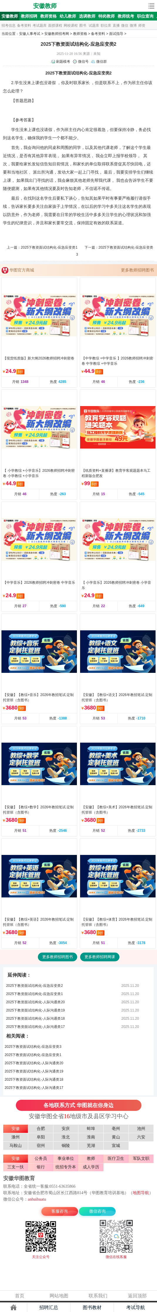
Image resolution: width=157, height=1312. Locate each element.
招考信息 (8, 25)
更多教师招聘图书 (137, 270)
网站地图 (59, 1295)
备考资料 (24, 25)
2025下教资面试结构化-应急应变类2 (34, 986)
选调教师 (87, 16)
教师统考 (126, 16)
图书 (82, 25)
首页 (19, 1295)
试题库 (94, 25)
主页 (13, 1307)
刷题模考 (63, 62)
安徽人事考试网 (17, 6)
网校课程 (71, 25)
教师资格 (48, 16)
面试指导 (116, 34)
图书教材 (92, 1307)
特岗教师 (106, 16)
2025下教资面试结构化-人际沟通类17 (35, 1027)
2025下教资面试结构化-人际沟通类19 (35, 1010)
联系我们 (98, 1295)
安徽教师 (45, 6)
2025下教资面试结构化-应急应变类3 (33, 1047)
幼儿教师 (68, 16)
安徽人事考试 (29, 34)
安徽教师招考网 (56, 34)
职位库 (106, 25)
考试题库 (40, 25)
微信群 (101, 62)
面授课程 (55, 25)
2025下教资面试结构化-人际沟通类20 (35, 1002)
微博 (133, 25)
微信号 (83, 62)
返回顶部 (137, 1295)
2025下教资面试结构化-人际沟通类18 (35, 1018)
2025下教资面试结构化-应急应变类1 (49, 247)
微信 (124, 25)
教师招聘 (29, 16)
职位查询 (145, 16)
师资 (141, 25)
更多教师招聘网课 (100, 957)
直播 (116, 25)
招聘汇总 (48, 1307)
